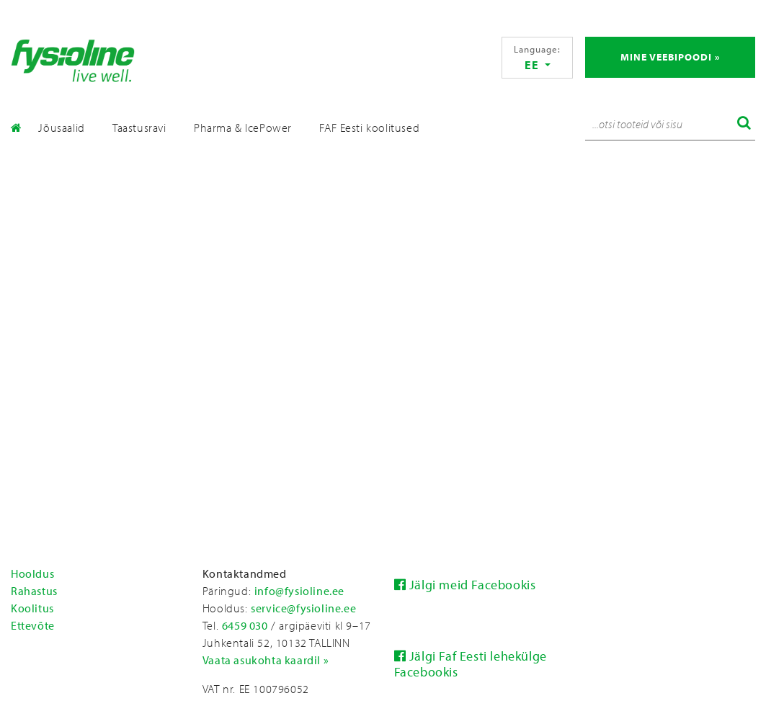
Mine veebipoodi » (670, 56)
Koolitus (32, 608)
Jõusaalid (61, 127)
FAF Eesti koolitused (369, 127)
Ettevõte (33, 625)
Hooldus (32, 573)
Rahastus (34, 591)
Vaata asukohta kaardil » (265, 660)
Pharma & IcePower (243, 127)
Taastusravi (139, 127)
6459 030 (245, 625)
